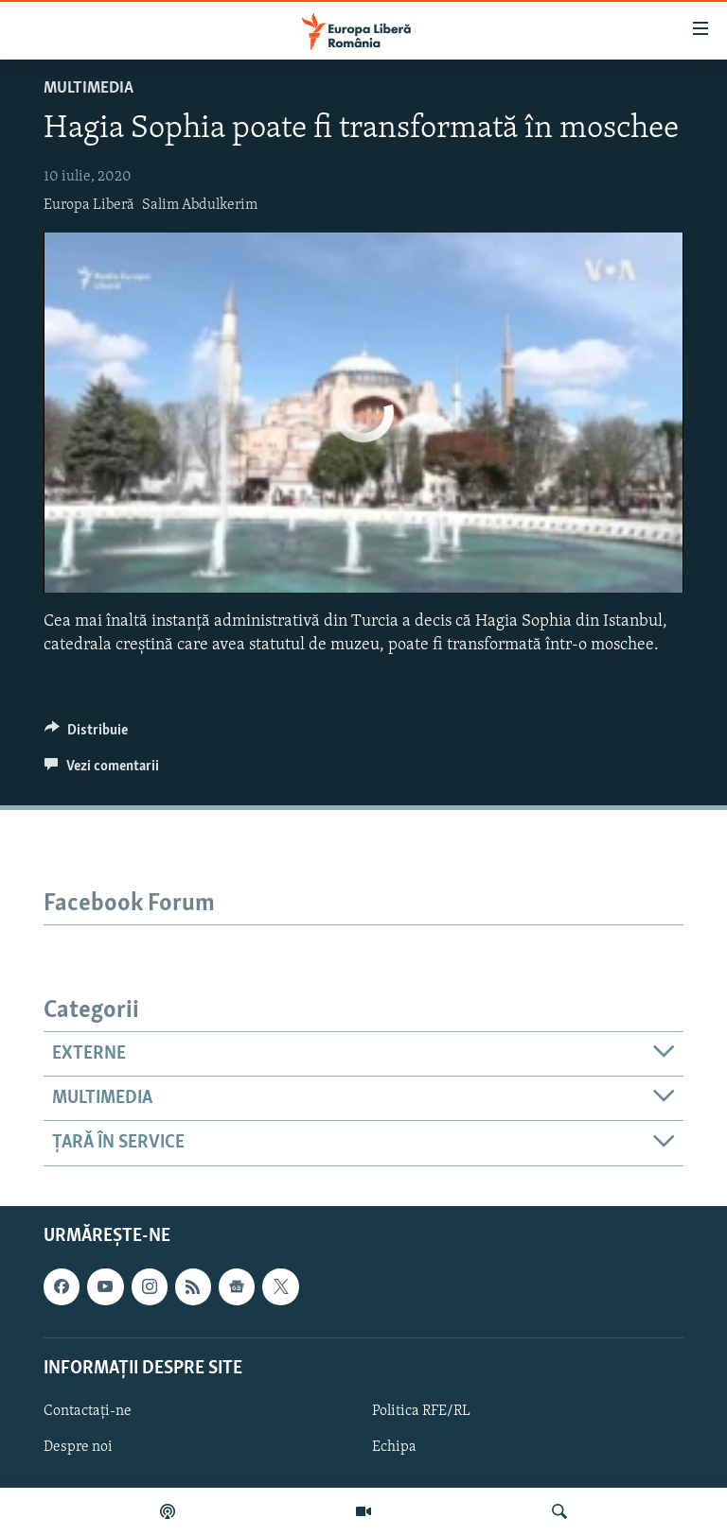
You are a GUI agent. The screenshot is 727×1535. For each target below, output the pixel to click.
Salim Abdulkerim (199, 205)
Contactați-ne (88, 1411)
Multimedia (88, 88)
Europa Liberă (89, 205)
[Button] (86, 734)
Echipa (394, 1447)
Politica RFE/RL (421, 1411)
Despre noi (78, 1447)
